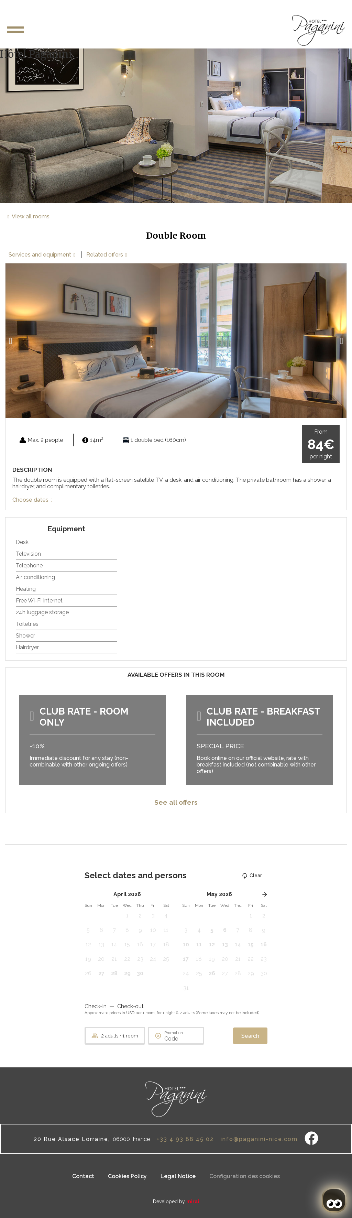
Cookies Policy (127, 1176)
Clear (251, 875)
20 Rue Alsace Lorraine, (72, 1139)
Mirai (192, 1201)
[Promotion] (180, 1038)
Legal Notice (178, 1176)
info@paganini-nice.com (259, 1139)
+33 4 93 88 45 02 (185, 1139)
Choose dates (30, 500)
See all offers (176, 802)
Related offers (104, 254)
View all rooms (31, 216)
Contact (83, 1176)
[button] (10, 341)
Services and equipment (40, 254)
